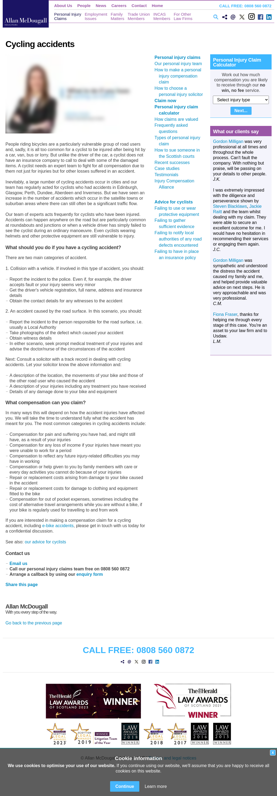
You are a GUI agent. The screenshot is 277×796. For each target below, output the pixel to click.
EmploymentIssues (96, 16)
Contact (139, 5)
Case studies (169, 168)
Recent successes (174, 162)
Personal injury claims (179, 57)
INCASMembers (161, 16)
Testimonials (168, 174)
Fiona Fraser (225, 314)
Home (157, 5)
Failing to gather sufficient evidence (176, 223)
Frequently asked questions (173, 128)
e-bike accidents (58, 525)
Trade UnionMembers (139, 16)
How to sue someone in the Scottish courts (179, 153)
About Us (63, 5)
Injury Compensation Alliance (176, 184)
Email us (18, 563)
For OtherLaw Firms (183, 16)
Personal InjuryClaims (67, 16)
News (101, 5)
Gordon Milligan (228, 141)
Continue (124, 786)
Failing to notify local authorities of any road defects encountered (180, 239)
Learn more (156, 786)
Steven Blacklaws (230, 206)
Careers (119, 5)
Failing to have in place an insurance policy (179, 254)
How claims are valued (178, 119)
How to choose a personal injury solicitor (181, 91)
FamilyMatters (117, 16)
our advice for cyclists (45, 542)
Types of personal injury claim (179, 140)
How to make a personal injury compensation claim (180, 76)
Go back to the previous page (33, 623)
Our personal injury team (180, 63)
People (84, 5)
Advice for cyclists (176, 202)
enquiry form (89, 574)
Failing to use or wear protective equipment (179, 211)
